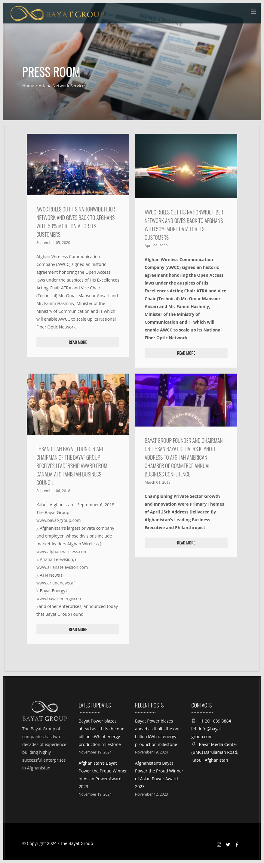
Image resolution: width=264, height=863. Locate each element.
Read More (78, 342)
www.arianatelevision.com (62, 567)
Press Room (51, 72)
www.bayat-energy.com (59, 598)
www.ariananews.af (55, 583)
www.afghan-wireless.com (61, 551)
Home (28, 85)
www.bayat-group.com (58, 520)
